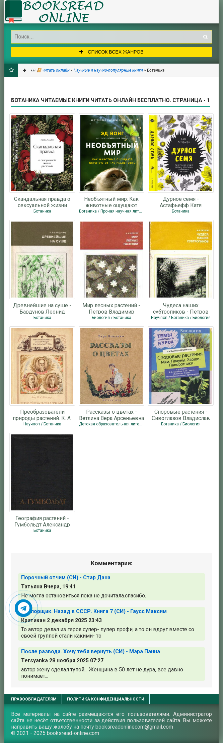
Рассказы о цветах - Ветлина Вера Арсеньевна (111, 415)
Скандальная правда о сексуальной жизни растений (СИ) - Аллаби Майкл (42, 202)
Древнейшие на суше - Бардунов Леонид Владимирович (42, 308)
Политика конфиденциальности (105, 699)
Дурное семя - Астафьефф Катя (181, 202)
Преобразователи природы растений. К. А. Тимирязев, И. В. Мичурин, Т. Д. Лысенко (42, 415)
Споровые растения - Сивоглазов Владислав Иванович (181, 415)
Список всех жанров (111, 52)
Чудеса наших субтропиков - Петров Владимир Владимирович (181, 308)
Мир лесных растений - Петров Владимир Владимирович (111, 308)
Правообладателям (34, 699)
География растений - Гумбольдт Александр (42, 521)
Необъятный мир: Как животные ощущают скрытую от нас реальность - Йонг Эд (111, 202)
